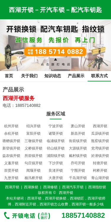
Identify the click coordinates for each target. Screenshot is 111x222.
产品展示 (76, 75)
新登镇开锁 (11, 148)
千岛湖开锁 (78, 178)
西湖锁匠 (77, 198)
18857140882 (83, 215)
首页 (9, 75)
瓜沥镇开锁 (100, 133)
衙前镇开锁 (78, 141)
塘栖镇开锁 (11, 141)
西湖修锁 (50, 187)
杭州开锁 (11, 126)
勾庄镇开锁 (33, 163)
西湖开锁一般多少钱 (88, 204)
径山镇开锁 (56, 148)
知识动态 (52, 75)
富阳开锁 (33, 133)
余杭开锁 (11, 133)
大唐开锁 (56, 178)
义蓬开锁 (11, 163)
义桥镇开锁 (33, 148)
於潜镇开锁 (100, 156)
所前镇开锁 (33, 156)
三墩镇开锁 (33, 141)
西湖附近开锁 (25, 204)
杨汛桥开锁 (33, 178)
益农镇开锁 (11, 156)
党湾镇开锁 (100, 148)
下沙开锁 (56, 163)
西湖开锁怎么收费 (54, 204)
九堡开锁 (11, 178)
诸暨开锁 (56, 133)
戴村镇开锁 (78, 156)
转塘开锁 (100, 163)
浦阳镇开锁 (56, 156)
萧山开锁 (78, 126)
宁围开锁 (78, 170)
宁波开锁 (56, 126)
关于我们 (29, 75)
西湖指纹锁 (97, 187)
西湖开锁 (100, 126)
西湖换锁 (31, 187)
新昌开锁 (78, 133)
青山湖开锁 (100, 178)
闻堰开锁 (33, 170)
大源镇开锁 (78, 148)
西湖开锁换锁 (55, 198)
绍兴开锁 (33, 126)
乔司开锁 (78, 163)
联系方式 (99, 75)
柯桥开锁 (100, 170)
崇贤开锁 (11, 170)
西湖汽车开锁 (72, 187)
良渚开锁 (56, 170)
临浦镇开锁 (56, 141)
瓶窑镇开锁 (100, 141)
